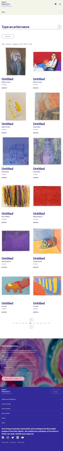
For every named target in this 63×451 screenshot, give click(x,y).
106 (45, 323)
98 (17, 323)
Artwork (4, 84)
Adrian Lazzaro (6, 82)
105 (41, 323)
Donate (55, 392)
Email (3, 363)
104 (37, 323)
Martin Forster (6, 127)
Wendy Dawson (37, 217)
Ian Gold (4, 306)
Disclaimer (13, 442)
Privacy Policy (5, 442)
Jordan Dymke (37, 262)
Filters (7, 36)
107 (48, 323)
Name (3, 356)
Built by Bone (21, 442)
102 (30, 323)
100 (22, 323)
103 (34, 323)
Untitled (7, 79)
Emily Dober (36, 127)
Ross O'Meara (6, 217)
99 (19, 323)
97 (14, 323)
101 (26, 323)
